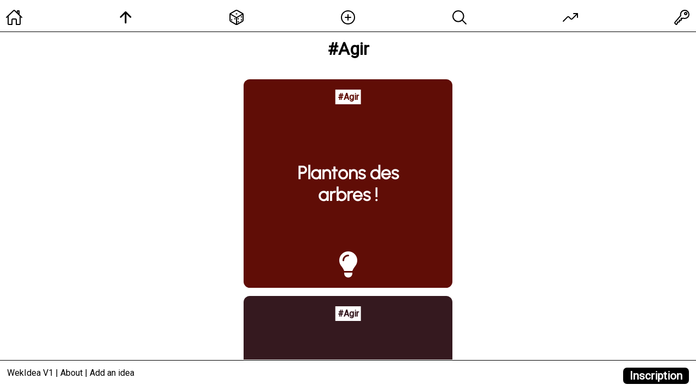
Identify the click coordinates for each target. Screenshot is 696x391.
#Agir (348, 97)
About (71, 373)
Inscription (656, 375)
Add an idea (112, 373)
